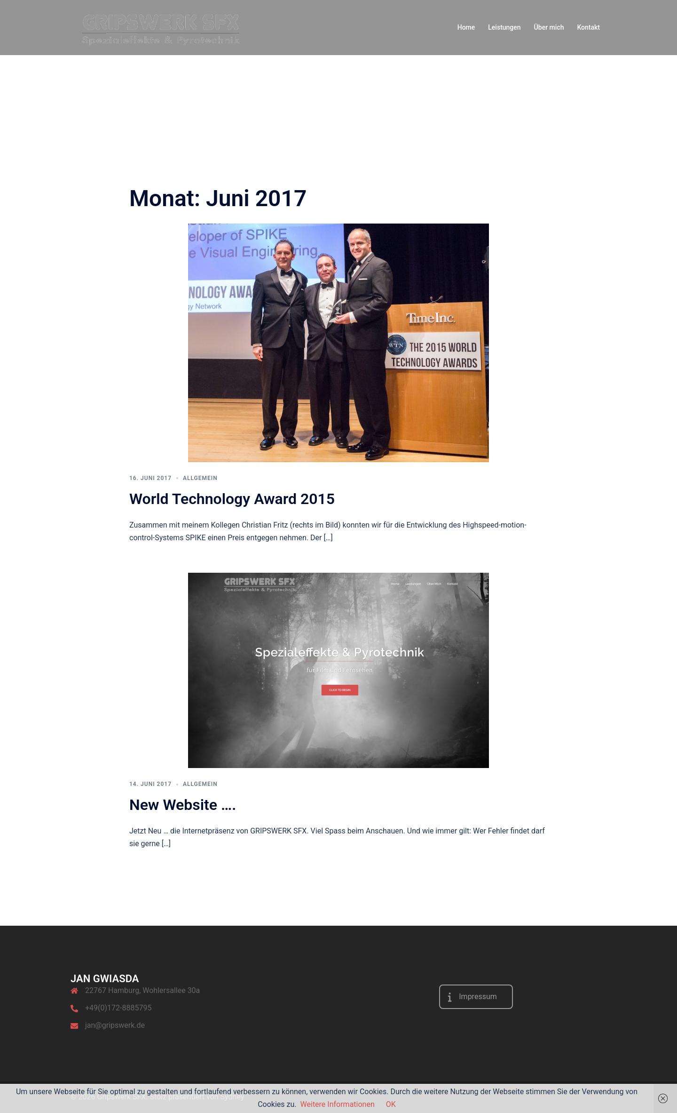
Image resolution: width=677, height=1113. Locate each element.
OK (391, 1104)
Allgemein (200, 478)
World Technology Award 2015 (232, 499)
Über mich (549, 27)
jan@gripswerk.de (115, 1025)
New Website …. (182, 805)
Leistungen (504, 27)
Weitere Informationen (337, 1104)
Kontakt (588, 27)
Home (466, 27)
